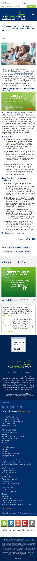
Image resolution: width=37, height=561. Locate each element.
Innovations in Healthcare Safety (19, 247)
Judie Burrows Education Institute (12, 500)
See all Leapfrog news (28, 300)
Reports (4, 434)
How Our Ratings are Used (10, 438)
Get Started (5, 449)
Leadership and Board (9, 492)
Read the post (7, 315)
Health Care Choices (11, 417)
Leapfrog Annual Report (9, 502)
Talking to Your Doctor (9, 426)
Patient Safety (7, 251)
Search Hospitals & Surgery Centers (11, 6)
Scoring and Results (8, 456)
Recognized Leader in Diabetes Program (14, 460)
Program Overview (8, 471)
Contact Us (5, 496)
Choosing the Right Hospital (10, 419)
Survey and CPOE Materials (10, 453)
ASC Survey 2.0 (7, 481)
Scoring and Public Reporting (11, 483)
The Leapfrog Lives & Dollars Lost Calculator (15, 112)
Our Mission (5, 490)
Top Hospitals (6, 441)
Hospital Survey (9, 447)
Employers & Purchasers (22, 251)
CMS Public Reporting (8, 477)
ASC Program (8, 468)
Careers (4, 494)
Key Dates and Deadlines (9, 473)
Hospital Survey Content (9, 432)
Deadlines (5, 451)
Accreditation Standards (9, 479)
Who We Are (7, 487)
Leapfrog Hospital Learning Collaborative (14, 462)
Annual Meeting (7, 498)
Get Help (4, 458)
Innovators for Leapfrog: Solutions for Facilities (16, 464)
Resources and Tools (8, 423)
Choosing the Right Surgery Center (13, 421)
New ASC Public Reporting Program (13, 436)
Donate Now (7, 508)
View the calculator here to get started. (13, 233)
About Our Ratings (10, 430)
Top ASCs (5, 443)
